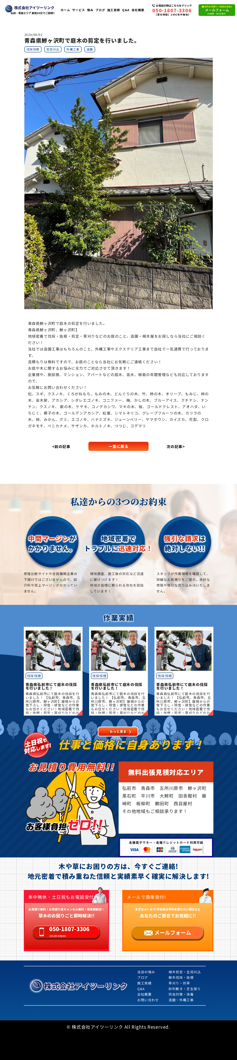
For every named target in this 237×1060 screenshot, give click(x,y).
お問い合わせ (148, 999)
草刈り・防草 (179, 983)
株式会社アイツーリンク (86, 986)
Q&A (126, 10)
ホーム (65, 10)
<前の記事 (61, 446)
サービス (78, 10)
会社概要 (138, 10)
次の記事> (176, 446)
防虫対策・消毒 (181, 994)
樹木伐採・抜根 (181, 977)
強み (90, 10)
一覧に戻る (118, 446)
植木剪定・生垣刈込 (185, 971)
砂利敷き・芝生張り (185, 988)
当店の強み (146, 971)
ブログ (100, 10)
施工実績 (113, 10)
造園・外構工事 (181, 999)
